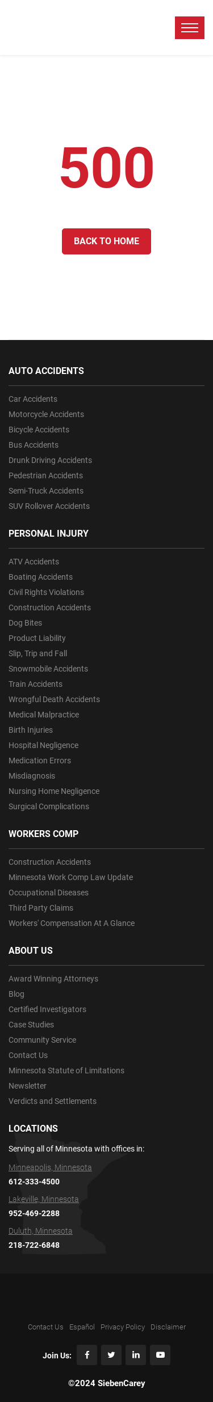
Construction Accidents (50, 607)
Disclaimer (168, 1327)
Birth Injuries (31, 729)
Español (82, 1327)
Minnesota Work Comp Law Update (71, 877)
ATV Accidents (34, 561)
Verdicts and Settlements (53, 1101)
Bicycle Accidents (39, 429)
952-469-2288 (34, 1213)
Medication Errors (40, 760)
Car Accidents (33, 398)
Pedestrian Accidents (46, 475)
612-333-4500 (34, 1181)
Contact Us (28, 1055)
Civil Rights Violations (46, 592)
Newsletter (28, 1085)
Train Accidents (35, 684)
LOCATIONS (33, 1128)
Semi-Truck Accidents (46, 490)
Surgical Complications (49, 806)
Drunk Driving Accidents (50, 460)
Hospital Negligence (43, 745)
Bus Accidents (34, 444)
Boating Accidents (41, 576)
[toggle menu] (190, 27)
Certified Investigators (47, 1009)
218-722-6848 (34, 1245)
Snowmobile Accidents (48, 668)
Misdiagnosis (32, 775)
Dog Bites (25, 622)
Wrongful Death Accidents (54, 699)
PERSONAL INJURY (49, 533)
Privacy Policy (123, 1327)
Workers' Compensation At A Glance (72, 923)
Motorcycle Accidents (46, 414)
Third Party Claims (41, 907)
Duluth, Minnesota (41, 1230)
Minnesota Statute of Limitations (66, 1070)
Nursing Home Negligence (54, 791)
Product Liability (37, 638)
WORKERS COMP (43, 834)
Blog (16, 994)
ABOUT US (31, 950)
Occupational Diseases (49, 892)
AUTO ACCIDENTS (46, 371)
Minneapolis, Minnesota (50, 1167)
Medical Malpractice (44, 714)
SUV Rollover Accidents (49, 506)
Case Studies (31, 1024)
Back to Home (106, 241)
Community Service (42, 1039)
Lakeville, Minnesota (44, 1199)
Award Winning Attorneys (53, 978)
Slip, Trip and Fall (38, 653)
